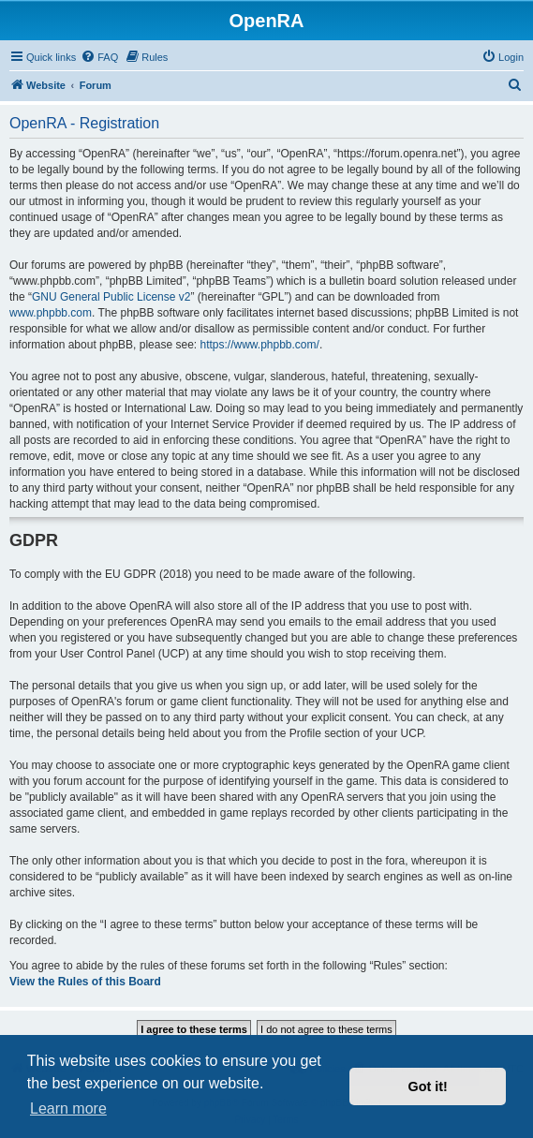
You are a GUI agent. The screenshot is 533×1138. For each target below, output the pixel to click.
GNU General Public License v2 (111, 296)
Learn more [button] (68, 1108)
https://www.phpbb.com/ (259, 344)
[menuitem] (99, 57)
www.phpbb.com (50, 312)
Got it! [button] (428, 1086)
